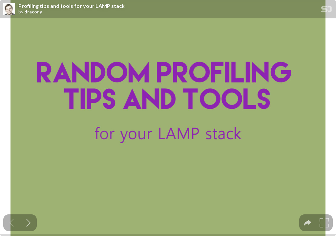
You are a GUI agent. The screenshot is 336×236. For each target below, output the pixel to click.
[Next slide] (28, 222)
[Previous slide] (11, 222)
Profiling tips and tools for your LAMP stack (71, 6)
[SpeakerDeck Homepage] (326, 10)
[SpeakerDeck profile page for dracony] (9, 9)
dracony (33, 12)
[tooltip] (307, 222)
